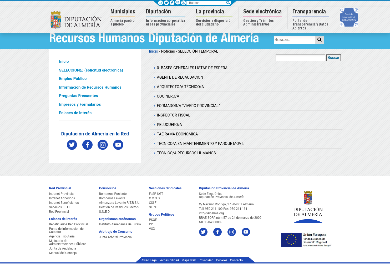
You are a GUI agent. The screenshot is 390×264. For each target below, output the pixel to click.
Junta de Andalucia (62, 248)
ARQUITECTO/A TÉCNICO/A (180, 87)
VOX (152, 228)
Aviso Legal (149, 260)
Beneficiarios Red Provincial (68, 224)
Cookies (221, 260)
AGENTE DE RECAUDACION (180, 77)
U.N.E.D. (104, 211)
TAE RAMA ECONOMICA (177, 134)
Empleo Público (73, 78)
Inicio (64, 61)
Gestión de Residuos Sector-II (119, 207)
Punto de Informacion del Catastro (66, 230)
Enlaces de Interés (75, 112)
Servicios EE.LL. (60, 207)
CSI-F (152, 202)
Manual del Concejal (63, 253)
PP (151, 224)
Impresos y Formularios (80, 104)
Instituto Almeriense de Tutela (120, 224)
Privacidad (206, 260)
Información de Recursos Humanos (90, 87)
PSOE (153, 219)
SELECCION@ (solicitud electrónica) (91, 70)
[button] (123, 18)
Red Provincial (59, 211)
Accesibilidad (169, 260)
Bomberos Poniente (113, 193)
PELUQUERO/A (169, 125)
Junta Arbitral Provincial (116, 237)
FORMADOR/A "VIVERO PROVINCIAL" (188, 106)
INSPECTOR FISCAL (173, 115)
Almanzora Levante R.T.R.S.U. (119, 202)
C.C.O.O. (155, 198)
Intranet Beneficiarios (64, 202)
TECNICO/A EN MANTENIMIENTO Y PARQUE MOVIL (201, 143)
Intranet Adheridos (62, 198)
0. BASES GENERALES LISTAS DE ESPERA (192, 68)
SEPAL (153, 207)
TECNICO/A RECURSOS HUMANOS (186, 153)
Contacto (236, 260)
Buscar (334, 57)
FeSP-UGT (156, 193)
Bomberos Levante (112, 198)
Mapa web (188, 260)
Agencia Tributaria (62, 236)
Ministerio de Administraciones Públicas (68, 242)
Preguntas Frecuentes (78, 95)
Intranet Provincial (61, 193)
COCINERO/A (168, 96)
